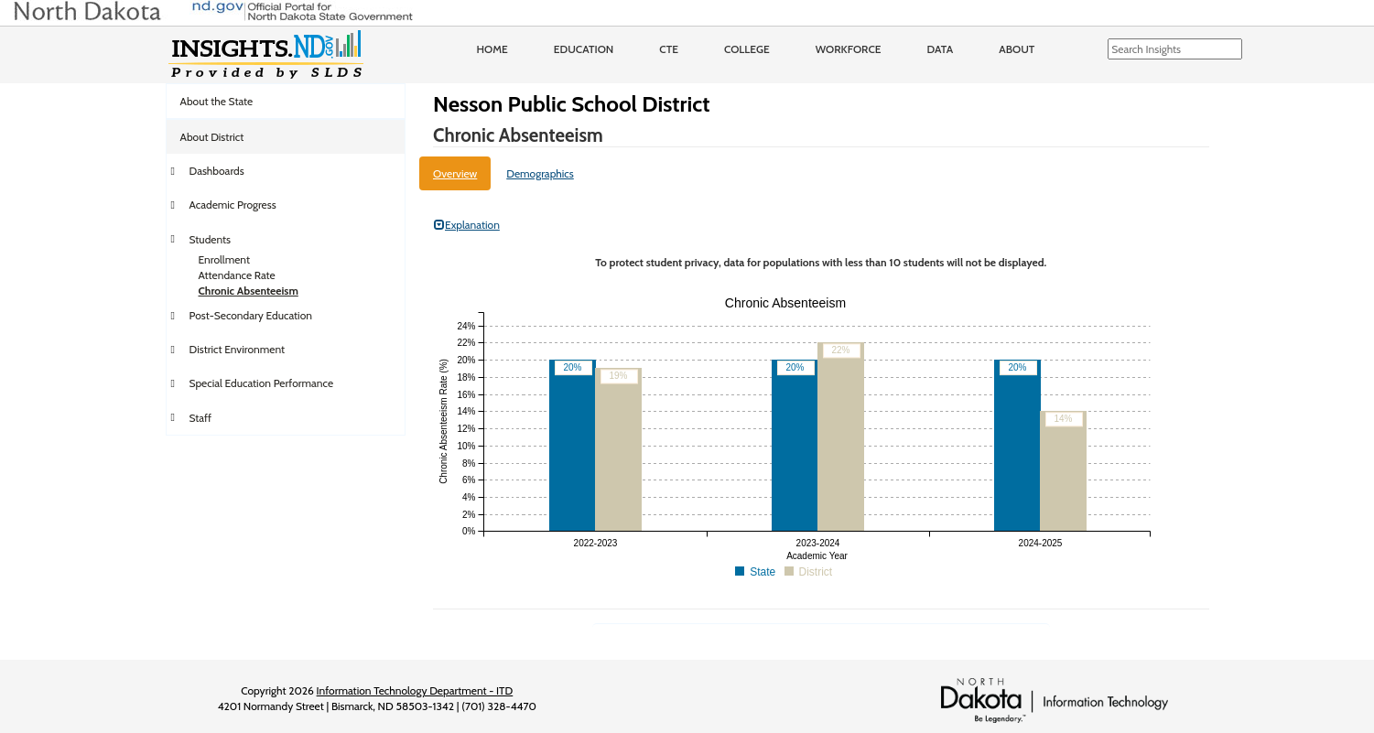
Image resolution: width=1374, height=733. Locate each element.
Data (940, 49)
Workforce (849, 49)
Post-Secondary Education (250, 315)
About (1016, 49)
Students (210, 239)
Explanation (467, 225)
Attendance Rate (237, 275)
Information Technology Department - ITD (415, 690)
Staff (200, 418)
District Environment (237, 349)
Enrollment (224, 259)
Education (584, 49)
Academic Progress (232, 204)
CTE (668, 49)
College (747, 49)
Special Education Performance (261, 383)
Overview (455, 173)
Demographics (540, 173)
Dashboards (216, 171)
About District (212, 137)
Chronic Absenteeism (248, 290)
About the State (217, 101)
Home (492, 49)
